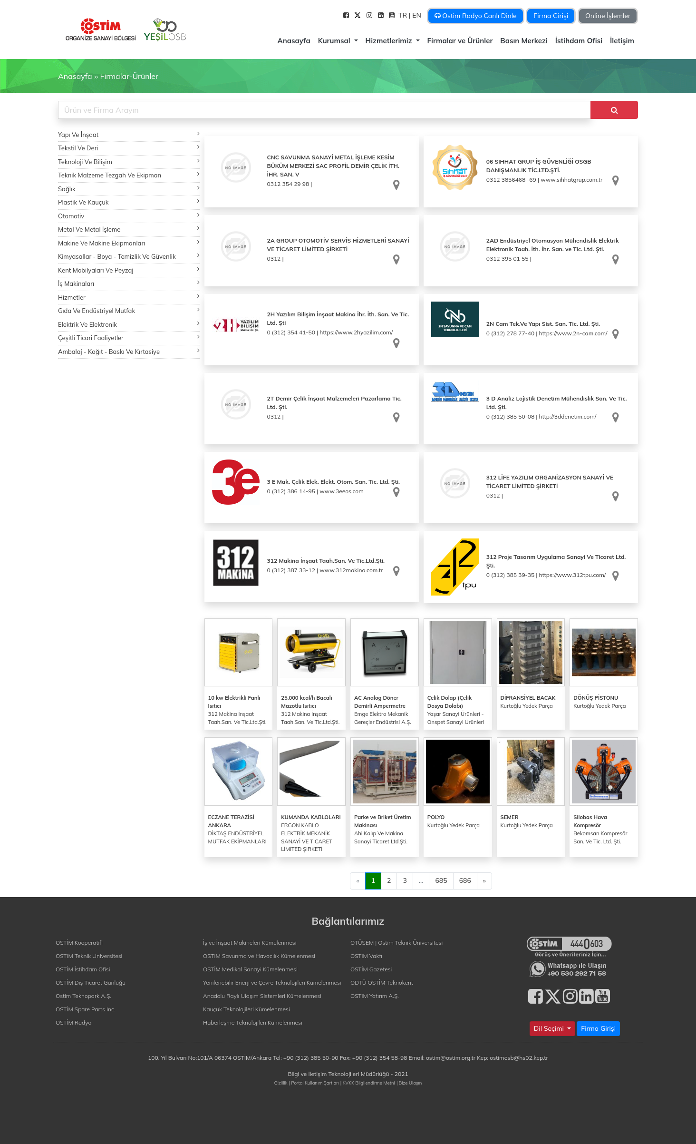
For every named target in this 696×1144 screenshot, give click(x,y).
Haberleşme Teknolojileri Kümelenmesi (252, 1022)
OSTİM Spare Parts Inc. (86, 1009)
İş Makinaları (129, 283)
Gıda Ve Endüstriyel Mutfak (129, 310)
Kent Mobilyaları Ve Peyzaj (129, 270)
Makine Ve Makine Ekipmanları (129, 243)
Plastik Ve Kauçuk (129, 202)
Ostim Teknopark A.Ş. (83, 995)
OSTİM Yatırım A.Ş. (374, 995)
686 (465, 880)
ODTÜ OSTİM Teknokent (381, 982)
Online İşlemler (607, 15)
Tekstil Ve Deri (129, 148)
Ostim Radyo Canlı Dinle (476, 15)
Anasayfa (293, 40)
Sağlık (129, 189)
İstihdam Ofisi (578, 40)
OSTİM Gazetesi (371, 969)
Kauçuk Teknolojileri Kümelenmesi (246, 1009)
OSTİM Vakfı (366, 955)
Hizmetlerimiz (390, 40)
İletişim (622, 40)
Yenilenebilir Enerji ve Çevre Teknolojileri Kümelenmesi (272, 982)
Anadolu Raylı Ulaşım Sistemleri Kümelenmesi (262, 995)
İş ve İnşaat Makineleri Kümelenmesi (249, 942)
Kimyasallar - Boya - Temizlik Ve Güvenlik (129, 256)
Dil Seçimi (550, 1028)
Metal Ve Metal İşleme (129, 229)
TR (403, 15)
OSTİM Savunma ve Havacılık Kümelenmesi (259, 955)
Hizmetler (129, 297)
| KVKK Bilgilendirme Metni (367, 1082)
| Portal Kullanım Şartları (314, 1082)
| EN (416, 15)
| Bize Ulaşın (409, 1082)
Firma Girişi (550, 15)
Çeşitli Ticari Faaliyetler (129, 337)
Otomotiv (129, 216)
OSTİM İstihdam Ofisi (83, 969)
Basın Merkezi (523, 40)
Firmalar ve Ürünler (460, 40)
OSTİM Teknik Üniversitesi (89, 955)
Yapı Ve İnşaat (129, 134)
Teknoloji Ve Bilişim (129, 161)
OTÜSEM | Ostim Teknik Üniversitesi (396, 942)
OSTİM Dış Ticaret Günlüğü (91, 982)
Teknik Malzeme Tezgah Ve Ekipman (129, 175)
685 (441, 880)
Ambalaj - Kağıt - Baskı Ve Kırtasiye (129, 351)
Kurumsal (335, 40)
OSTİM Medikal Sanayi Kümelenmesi (250, 969)
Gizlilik (281, 1082)
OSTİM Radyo (73, 1022)
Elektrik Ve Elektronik (129, 324)
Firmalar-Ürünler (129, 76)
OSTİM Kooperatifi (79, 942)
